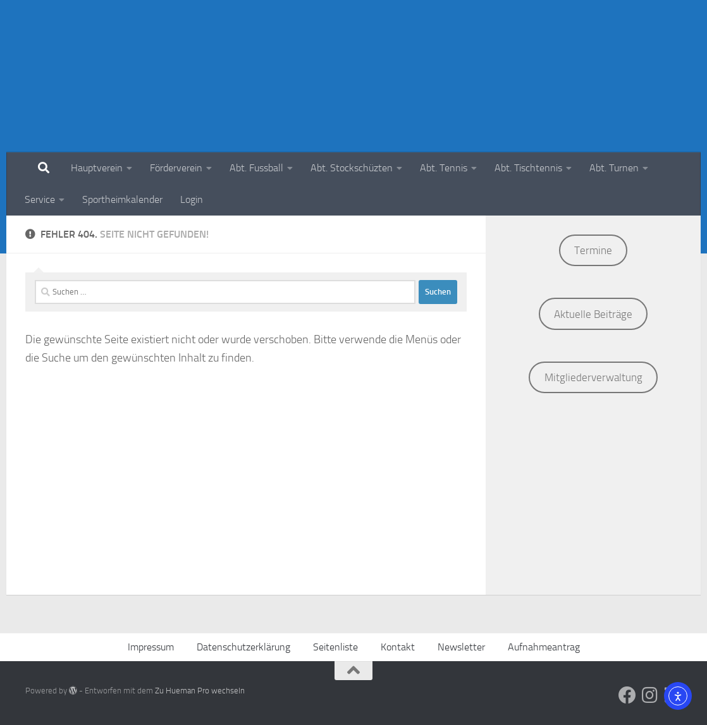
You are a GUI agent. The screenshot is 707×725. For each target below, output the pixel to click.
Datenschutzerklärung (243, 647)
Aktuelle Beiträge (593, 314)
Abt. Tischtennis (528, 168)
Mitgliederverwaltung (593, 377)
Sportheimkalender (122, 199)
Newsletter (461, 647)
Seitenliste (335, 647)
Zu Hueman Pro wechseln (200, 690)
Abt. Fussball (256, 168)
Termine (593, 250)
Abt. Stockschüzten (351, 168)
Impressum (151, 647)
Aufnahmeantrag (544, 647)
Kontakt (398, 647)
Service (40, 199)
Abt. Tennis (443, 168)
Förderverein (176, 168)
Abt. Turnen (614, 168)
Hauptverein (97, 168)
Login (191, 199)
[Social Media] (627, 695)
